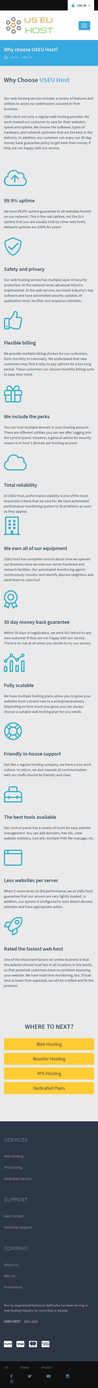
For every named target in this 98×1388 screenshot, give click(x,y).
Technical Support (18, 1227)
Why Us (27, 57)
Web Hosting (49, 1044)
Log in (81, 5)
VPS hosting (13, 1167)
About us (11, 1264)
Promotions (13, 1287)
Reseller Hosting (49, 1059)
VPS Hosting (49, 1073)
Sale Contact (14, 1216)
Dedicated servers (18, 1178)
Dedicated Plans (49, 1088)
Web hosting (13, 1156)
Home (14, 57)
